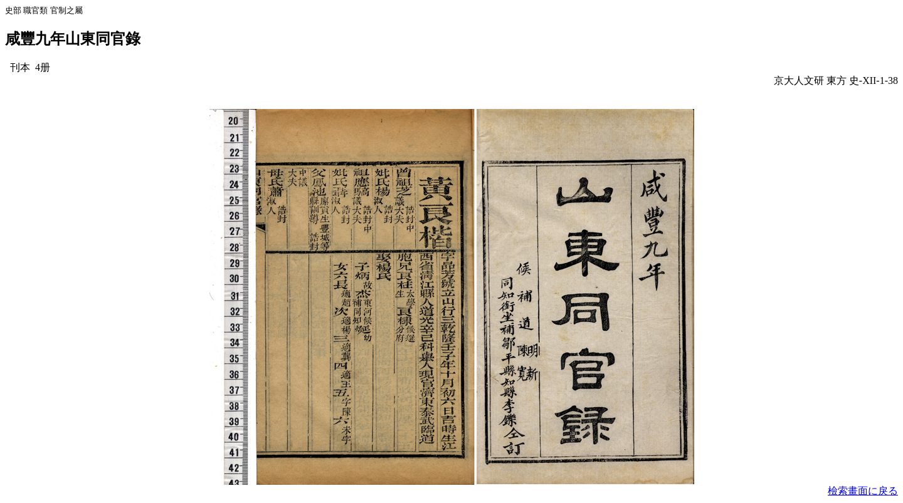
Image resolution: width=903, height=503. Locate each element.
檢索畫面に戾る (863, 490)
